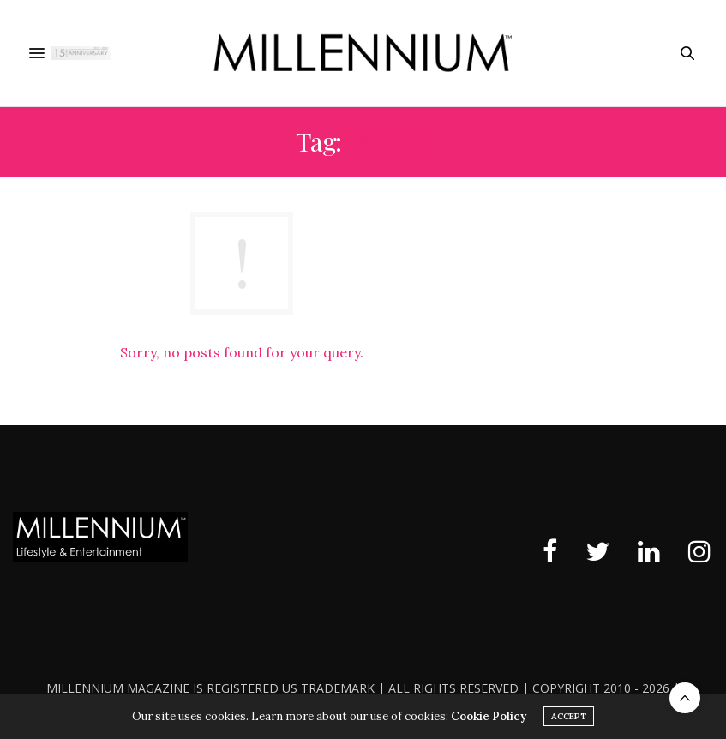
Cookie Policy (488, 716)
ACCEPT (568, 716)
